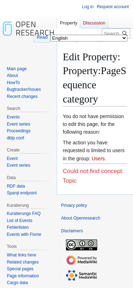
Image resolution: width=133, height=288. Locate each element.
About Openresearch (80, 218)
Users (98, 158)
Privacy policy (74, 205)
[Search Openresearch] (116, 33)
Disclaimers (72, 230)
